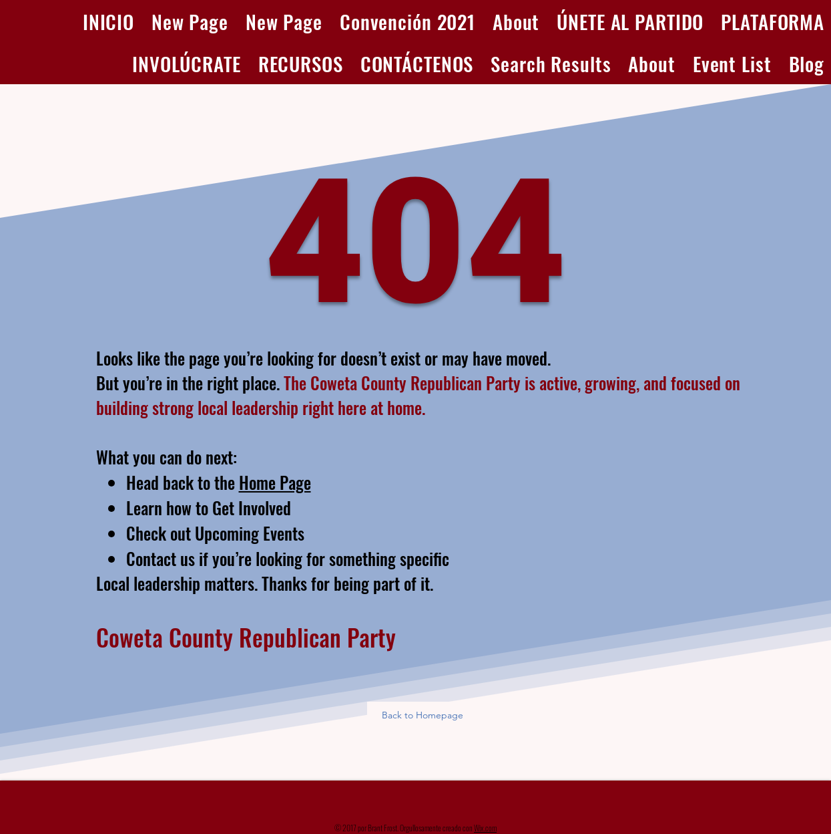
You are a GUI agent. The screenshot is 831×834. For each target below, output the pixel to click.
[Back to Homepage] (424, 715)
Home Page (275, 482)
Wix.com (485, 827)
